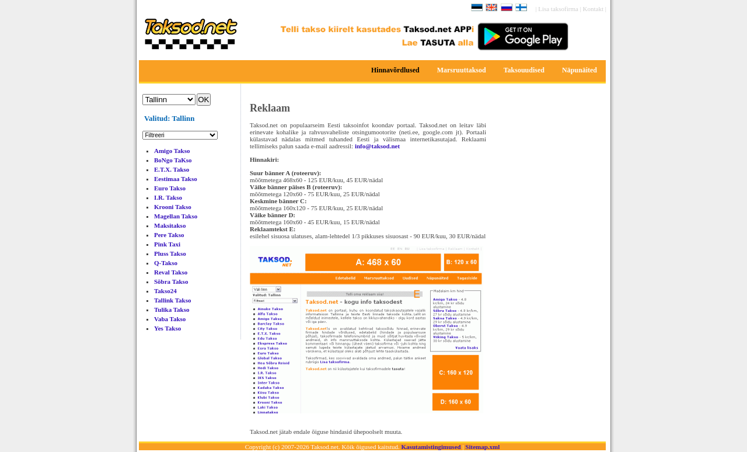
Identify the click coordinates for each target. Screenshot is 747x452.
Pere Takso (169, 234)
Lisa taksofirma (559, 8)
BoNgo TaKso (173, 160)
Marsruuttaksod (461, 70)
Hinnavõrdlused (395, 70)
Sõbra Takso (171, 281)
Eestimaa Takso (175, 178)
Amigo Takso (172, 150)
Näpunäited (579, 70)
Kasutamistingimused (431, 446)
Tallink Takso (172, 300)
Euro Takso (170, 188)
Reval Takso (170, 272)
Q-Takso (165, 262)
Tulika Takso (171, 309)
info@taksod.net (377, 145)
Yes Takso (167, 328)
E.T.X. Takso (171, 169)
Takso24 (165, 290)
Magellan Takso (175, 216)
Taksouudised (524, 70)
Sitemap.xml (482, 446)
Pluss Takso (170, 253)
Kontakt (594, 8)
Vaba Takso (170, 318)
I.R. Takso (168, 197)
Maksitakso (170, 225)
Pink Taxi (167, 244)
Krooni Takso (172, 206)
